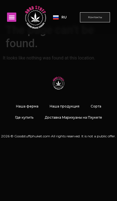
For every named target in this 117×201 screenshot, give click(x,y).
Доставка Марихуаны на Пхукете (73, 130)
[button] (11, 17)
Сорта (96, 119)
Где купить (24, 130)
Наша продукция (64, 119)
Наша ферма (27, 119)
